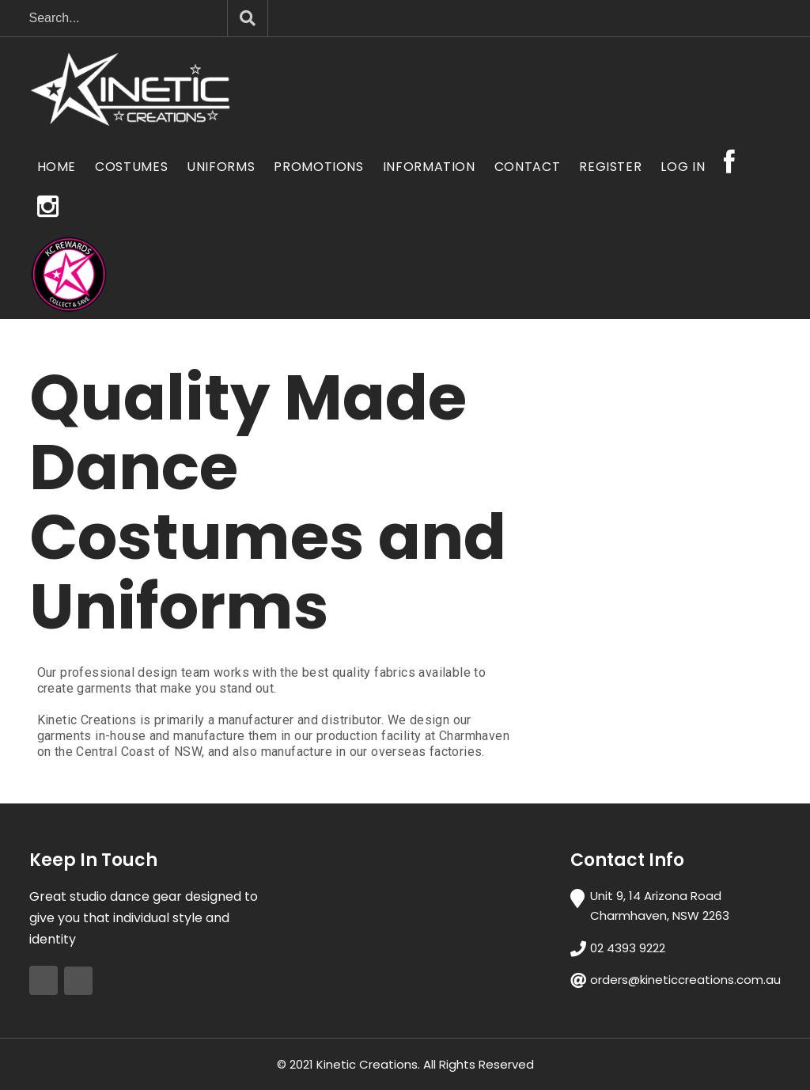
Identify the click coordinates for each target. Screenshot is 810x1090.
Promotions (318, 167)
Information (429, 167)
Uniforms (221, 167)
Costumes (131, 167)
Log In (682, 167)
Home (57, 167)
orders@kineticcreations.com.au (685, 979)
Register (610, 167)
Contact (527, 167)
